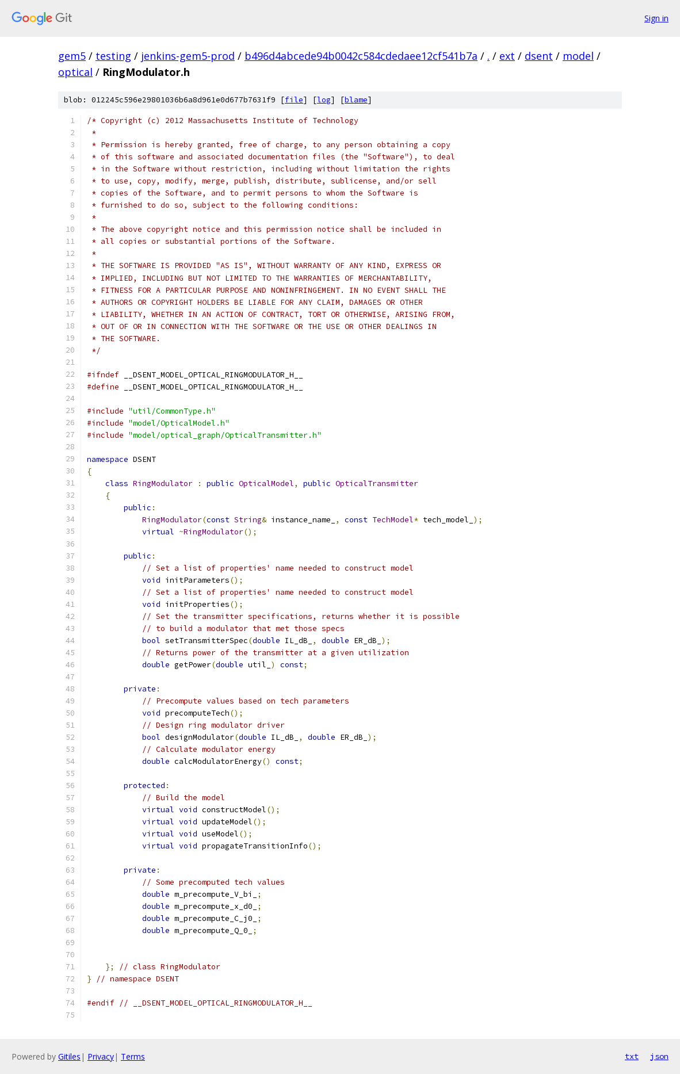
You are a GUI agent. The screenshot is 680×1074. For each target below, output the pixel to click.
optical (75, 72)
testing (113, 56)
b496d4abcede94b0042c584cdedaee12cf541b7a (361, 56)
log (324, 100)
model (578, 56)
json (659, 1056)
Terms (133, 1056)
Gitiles (69, 1056)
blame (356, 100)
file (294, 100)
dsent (539, 56)
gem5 (72, 56)
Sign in (656, 18)
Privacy (100, 1056)
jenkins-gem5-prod (188, 56)
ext (507, 56)
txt (632, 1056)
